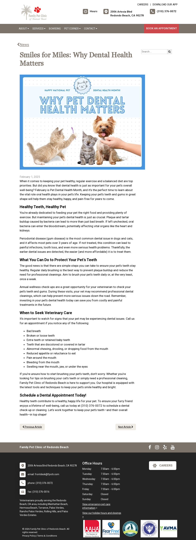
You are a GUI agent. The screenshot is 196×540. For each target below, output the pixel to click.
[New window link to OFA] (150, 528)
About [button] (24, 28)
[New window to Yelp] (164, 448)
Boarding (55, 28)
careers (163, 465)
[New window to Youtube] (172, 448)
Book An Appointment (161, 28)
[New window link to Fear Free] (111, 528)
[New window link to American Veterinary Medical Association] (169, 528)
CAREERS (142, 4)
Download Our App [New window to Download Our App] (165, 4)
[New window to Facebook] (150, 448)
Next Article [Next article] (125, 426)
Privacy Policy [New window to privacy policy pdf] (29, 535)
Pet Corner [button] (72, 28)
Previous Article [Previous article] (32, 426)
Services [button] (38, 28)
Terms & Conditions (47, 535)
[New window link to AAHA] (92, 528)
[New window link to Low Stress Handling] (131, 528)
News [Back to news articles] (23, 45)
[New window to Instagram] (157, 448)
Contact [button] (90, 28)
